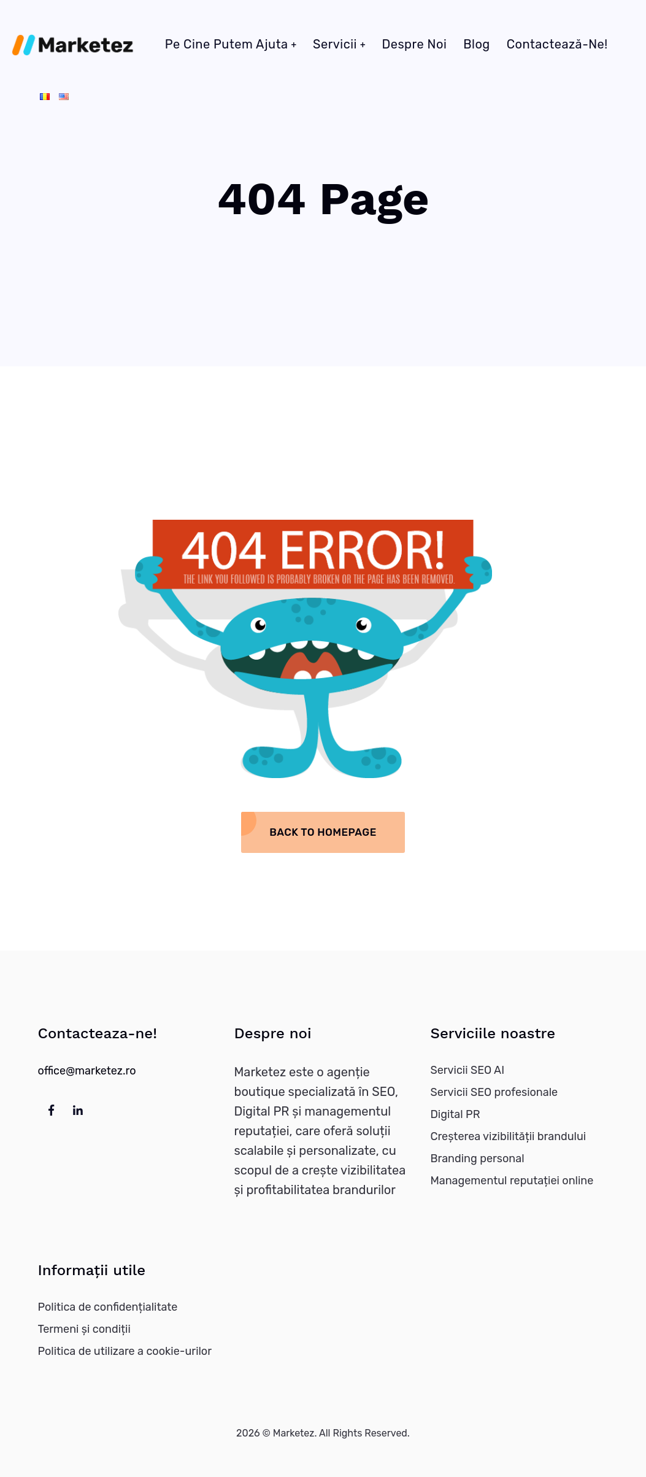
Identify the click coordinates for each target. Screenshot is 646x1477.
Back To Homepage (322, 832)
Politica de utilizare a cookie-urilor (125, 1351)
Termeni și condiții (84, 1329)
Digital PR (455, 1114)
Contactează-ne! (557, 44)
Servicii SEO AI (467, 1070)
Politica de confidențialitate (108, 1307)
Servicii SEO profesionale (494, 1092)
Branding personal (477, 1158)
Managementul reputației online (511, 1180)
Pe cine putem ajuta (226, 44)
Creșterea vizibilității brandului (508, 1136)
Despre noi (414, 44)
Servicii (335, 44)
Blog (476, 44)
